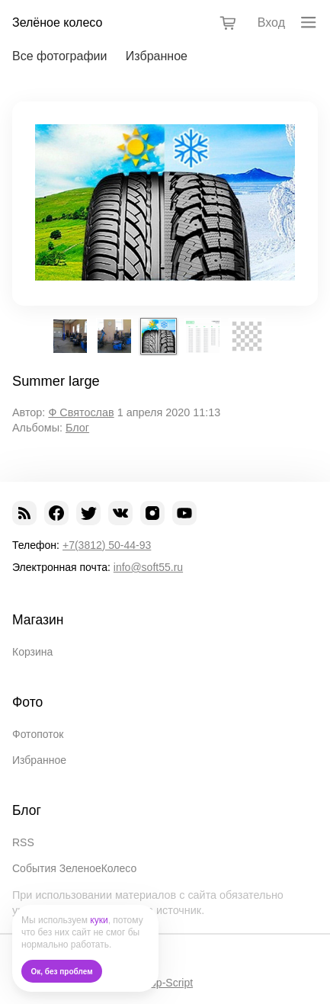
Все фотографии (59, 56)
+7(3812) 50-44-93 (106, 545)
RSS (23, 842)
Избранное (156, 56)
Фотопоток (37, 734)
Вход (271, 22)
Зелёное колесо (57, 22)
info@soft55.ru (148, 567)
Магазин (38, 620)
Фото (27, 702)
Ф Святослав (81, 412)
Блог (77, 428)
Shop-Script (165, 983)
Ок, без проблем (62, 971)
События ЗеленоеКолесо (74, 868)
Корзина (32, 652)
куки (98, 920)
